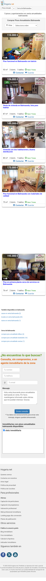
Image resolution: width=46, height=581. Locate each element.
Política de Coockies (8, 489)
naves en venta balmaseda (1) (11, 320)
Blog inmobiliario (7, 532)
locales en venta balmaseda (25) (11, 317)
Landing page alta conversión (11, 515)
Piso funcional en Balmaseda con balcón (19, 61)
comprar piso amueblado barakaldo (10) (14, 338)
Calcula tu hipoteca (7, 539)
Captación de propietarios (10, 505)
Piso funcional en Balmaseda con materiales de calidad (22, 195)
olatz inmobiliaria (13, 430)
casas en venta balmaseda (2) (11, 313)
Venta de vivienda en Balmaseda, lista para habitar (20, 106)
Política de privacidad (8, 485)
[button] (24, 8)
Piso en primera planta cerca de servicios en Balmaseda (21, 283)
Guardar (29, 73)
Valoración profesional (9, 508)
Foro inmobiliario (7, 535)
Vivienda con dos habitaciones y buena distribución (19, 151)
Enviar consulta (22, 411)
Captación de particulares (10, 501)
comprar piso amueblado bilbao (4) (12, 334)
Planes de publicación (8, 519)
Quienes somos (6, 475)
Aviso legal (4, 482)
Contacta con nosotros (9, 478)
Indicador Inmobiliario (8, 542)
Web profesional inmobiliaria (11, 512)
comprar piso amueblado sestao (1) (13, 341)
